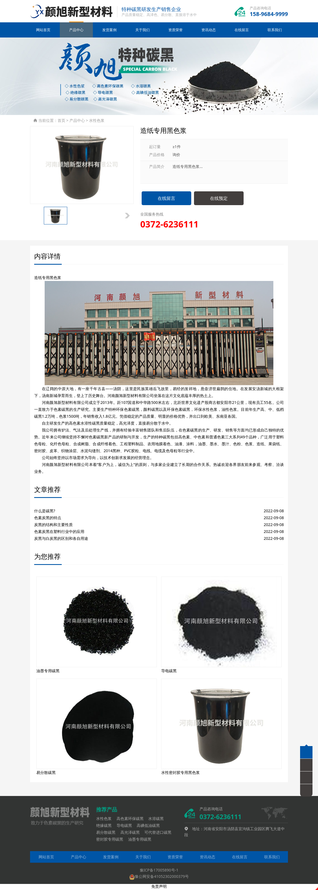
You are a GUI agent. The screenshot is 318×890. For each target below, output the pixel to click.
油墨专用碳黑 (141, 840)
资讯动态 (208, 31)
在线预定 (219, 199)
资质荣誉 (175, 31)
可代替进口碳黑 (159, 833)
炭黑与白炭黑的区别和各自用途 (61, 539)
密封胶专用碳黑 (111, 840)
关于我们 (142, 31)
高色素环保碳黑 (132, 819)
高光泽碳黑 (132, 833)
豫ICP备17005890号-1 (159, 871)
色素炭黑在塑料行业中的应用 (59, 532)
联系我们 (274, 31)
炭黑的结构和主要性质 (53, 525)
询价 (176, 155)
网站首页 (43, 31)
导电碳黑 (126, 826)
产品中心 (76, 31)
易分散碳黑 (107, 833)
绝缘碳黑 (105, 826)
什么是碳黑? (44, 511)
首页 (61, 121)
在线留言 (241, 31)
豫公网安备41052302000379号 (159, 877)
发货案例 (109, 31)
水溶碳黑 (158, 819)
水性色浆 (96, 121)
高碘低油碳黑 (150, 826)
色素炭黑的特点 (47, 518)
